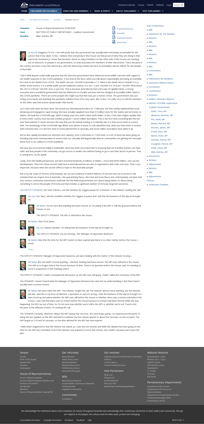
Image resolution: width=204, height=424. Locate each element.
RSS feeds (151, 376)
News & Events (102, 11)
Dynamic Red (25, 362)
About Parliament (126, 11)
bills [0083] (150, 66)
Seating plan (25, 368)
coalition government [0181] (159, 107)
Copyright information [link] (52, 420)
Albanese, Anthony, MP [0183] (162, 115)
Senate (23, 356)
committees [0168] (155, 91)
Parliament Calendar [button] (126, 5)
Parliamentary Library (71, 368)
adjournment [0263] (155, 176)
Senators (24, 365)
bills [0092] (150, 74)
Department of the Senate (158, 386)
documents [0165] (154, 87)
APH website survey (155, 365)
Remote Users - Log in (156, 359)
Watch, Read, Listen (70, 359)
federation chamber (158, 184)
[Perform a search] (182, 5)
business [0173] (153, 95)
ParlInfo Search (153, 362)
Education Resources (71, 365)
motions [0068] (153, 62)
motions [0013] (153, 38)
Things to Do (109, 378)
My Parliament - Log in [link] (156, 356)
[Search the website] (178, 5)
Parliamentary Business (43, 11)
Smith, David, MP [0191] (159, 148)
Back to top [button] (178, 420)
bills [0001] (150, 30)
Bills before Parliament (71, 380)
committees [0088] (155, 70)
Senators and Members (75, 11)
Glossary (151, 374)
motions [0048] (153, 54)
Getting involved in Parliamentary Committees (123, 356)
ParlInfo (150, 5)
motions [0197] (153, 160)
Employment (152, 368)
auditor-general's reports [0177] (161, 99)
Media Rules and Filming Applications (119, 386)
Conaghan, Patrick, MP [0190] (161, 144)
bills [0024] (150, 42)
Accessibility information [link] (30, 420)
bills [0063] (150, 58)
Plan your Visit (110, 383)
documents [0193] (154, 156)
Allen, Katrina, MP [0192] (159, 152)
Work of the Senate (28, 359)
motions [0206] (153, 168)
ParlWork (160, 5)
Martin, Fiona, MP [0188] (159, 135)
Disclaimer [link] (69, 420)
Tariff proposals (68, 386)
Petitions (108, 359)
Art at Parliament (111, 380)
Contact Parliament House (115, 365)
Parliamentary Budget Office (159, 398)
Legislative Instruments (71, 389)
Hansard (57, 20)
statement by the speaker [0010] (162, 34)
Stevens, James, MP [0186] (160, 127)
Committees (67, 399)
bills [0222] (150, 172)
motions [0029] (153, 46)
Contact (141, 5)
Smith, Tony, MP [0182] (159, 111)
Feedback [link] (81, 420)
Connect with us (111, 362)
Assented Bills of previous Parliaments (78, 383)
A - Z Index (151, 371)
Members (24, 389)
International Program (71, 371)
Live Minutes (25, 386)
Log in (169, 5)
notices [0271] (150, 180)
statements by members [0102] (161, 78)
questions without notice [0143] (161, 82)
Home (24, 11)
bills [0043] (150, 50)
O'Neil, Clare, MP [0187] (159, 131)
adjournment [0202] (155, 164)
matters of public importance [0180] (163, 103)
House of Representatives (31, 378)
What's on (108, 375)
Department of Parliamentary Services (163, 395)
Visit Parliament (152, 11)
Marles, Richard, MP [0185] (160, 123)
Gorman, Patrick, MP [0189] (161, 139)
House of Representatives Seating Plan (36, 392)
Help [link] (90, 420)
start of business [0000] (155, 25)
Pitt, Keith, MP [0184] (158, 119)
